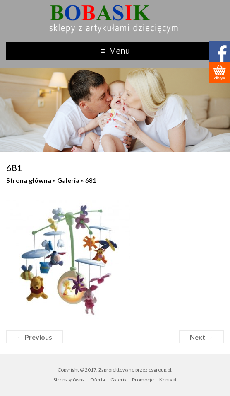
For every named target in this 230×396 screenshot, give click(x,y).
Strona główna (28, 180)
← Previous (34, 337)
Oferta (97, 380)
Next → (201, 337)
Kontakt (168, 380)
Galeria (68, 180)
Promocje (143, 380)
